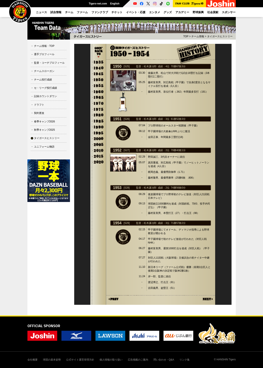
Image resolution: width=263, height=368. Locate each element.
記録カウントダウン (45, 96)
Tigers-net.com (98, 3)
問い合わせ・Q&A (164, 359)
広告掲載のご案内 (138, 359)
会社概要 (32, 359)
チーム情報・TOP (44, 45)
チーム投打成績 (43, 79)
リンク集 (184, 359)
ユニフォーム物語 (44, 146)
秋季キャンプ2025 (44, 129)
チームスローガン (44, 71)
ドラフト (39, 104)
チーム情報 (197, 36)
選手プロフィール (44, 54)
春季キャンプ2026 (44, 121)
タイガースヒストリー (47, 138)
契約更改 (39, 113)
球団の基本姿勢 (52, 359)
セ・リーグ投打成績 (45, 87)
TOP (185, 36)
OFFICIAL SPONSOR (43, 326)
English (114, 3)
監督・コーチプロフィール (49, 62)
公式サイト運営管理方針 (80, 359)
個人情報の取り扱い (111, 359)
